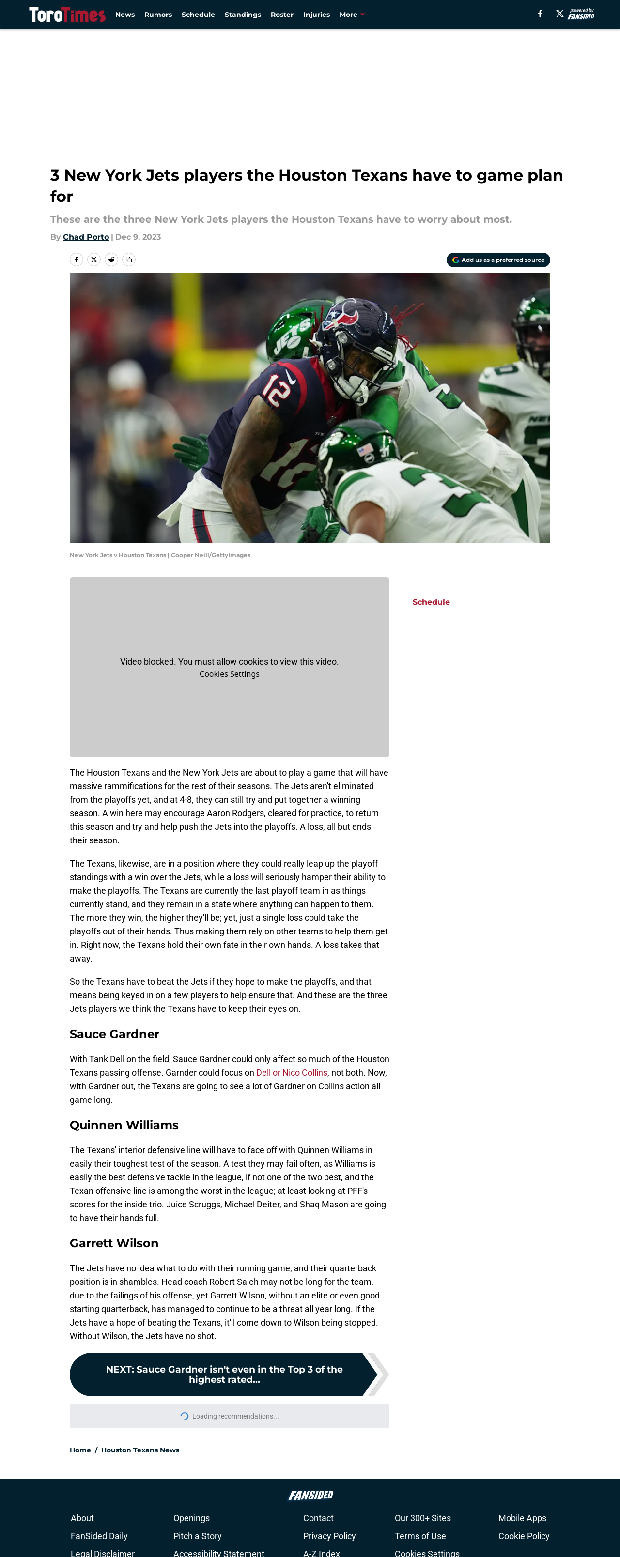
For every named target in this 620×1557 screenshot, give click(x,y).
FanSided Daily (101, 1536)
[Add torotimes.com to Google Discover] (498, 260)
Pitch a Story (199, 1536)
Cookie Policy (521, 1536)
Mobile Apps (520, 1518)
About (84, 1518)
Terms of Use (422, 1536)
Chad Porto (86, 237)
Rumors (158, 14)
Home (80, 1450)
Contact (320, 1518)
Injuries (316, 14)
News (125, 14)
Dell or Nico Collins (291, 1073)
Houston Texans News (140, 1450)
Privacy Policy (331, 1536)
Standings (243, 14)
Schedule (198, 14)
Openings (193, 1518)
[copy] (129, 259)
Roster (282, 14)
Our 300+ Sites (425, 1518)
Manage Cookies (230, 674)
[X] (560, 13)
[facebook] (540, 13)
